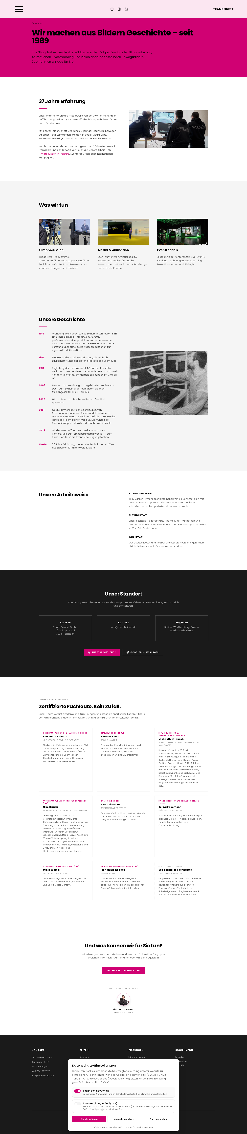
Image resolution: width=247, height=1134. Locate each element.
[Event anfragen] (112, 9)
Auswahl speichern (124, 1119)
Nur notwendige (158, 1119)
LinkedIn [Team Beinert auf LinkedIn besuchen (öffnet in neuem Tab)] (179, 1057)
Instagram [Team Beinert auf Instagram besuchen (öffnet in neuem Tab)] (181, 1061)
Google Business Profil (142, 652)
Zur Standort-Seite (102, 652)
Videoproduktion (136, 1057)
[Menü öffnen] (19, 9)
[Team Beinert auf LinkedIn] (126, 9)
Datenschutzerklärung (143, 1127)
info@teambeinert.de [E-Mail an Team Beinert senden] (43, 1075)
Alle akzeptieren (89, 1119)
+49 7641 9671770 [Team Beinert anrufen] (41, 1071)
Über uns (84, 1057)
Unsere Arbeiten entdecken (123, 970)
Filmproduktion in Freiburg (54, 153)
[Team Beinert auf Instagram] (119, 9)
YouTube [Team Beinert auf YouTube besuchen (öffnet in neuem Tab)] (179, 1065)
